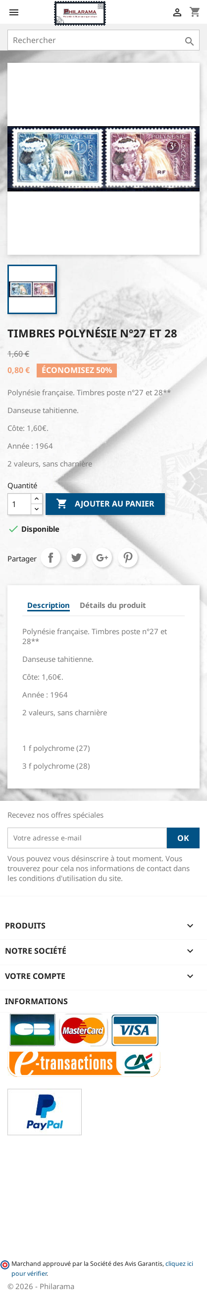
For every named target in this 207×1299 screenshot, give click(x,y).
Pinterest (128, 557)
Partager (50, 557)
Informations (36, 1001)
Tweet (76, 557)
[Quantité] (19, 504)
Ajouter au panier (105, 504)
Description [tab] (48, 605)
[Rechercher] (103, 40)
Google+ (102, 557)
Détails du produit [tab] (113, 605)
